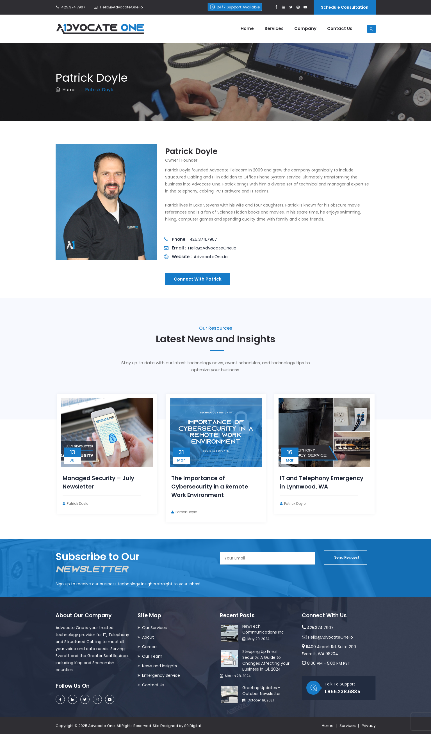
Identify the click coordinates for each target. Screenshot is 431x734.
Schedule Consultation (344, 7)
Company (305, 28)
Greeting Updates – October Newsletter (261, 690)
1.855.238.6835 (342, 691)
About (148, 637)
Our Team (152, 656)
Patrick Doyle (86, 503)
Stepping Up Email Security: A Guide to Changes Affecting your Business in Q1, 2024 (265, 660)
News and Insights (159, 666)
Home (247, 28)
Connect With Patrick (198, 279)
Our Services (154, 627)
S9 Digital (192, 725)
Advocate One (101, 725)
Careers (150, 647)
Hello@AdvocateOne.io (118, 7)
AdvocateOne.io (211, 257)
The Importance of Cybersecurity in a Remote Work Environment (218, 486)
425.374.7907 (70, 7)
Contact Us (339, 28)
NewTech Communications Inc (263, 629)
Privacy (369, 725)
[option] (115, 454)
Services (274, 28)
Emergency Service (161, 675)
